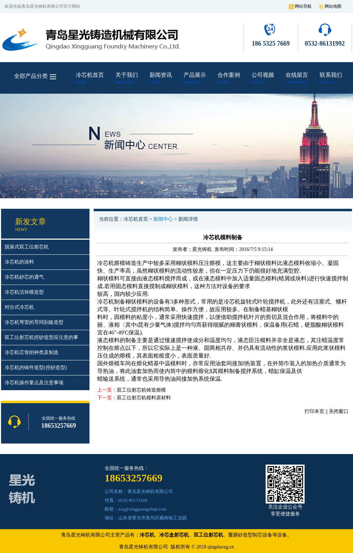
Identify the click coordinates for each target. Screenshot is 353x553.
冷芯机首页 (136, 219)
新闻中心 (163, 219)
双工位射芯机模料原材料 (144, 397)
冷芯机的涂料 (19, 262)
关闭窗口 (338, 411)
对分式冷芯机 (19, 307)
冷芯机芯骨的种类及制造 (32, 352)
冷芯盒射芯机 (174, 535)
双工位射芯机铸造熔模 (141, 390)
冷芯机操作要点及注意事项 (34, 382)
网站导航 (303, 6)
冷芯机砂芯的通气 (24, 277)
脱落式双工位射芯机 (27, 246)
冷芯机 (105, 302)
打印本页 (314, 411)
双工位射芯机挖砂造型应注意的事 (41, 337)
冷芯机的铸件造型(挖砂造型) (36, 367)
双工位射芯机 (208, 535)
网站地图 (333, 6)
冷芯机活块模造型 (24, 292)
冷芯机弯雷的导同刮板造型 (34, 322)
